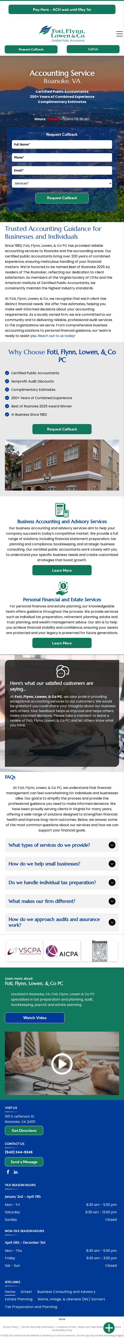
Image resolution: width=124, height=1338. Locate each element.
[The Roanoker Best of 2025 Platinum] (99, 951)
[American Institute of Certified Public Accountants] (62, 951)
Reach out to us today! (56, 335)
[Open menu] (119, 34)
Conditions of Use (66, 1326)
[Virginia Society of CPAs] (24, 951)
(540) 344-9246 (19, 1152)
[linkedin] (15, 1172)
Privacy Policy (10, 1326)
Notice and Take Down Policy (94, 1326)
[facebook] (8, 1172)
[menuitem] (13, 1291)
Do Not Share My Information (38, 1326)
